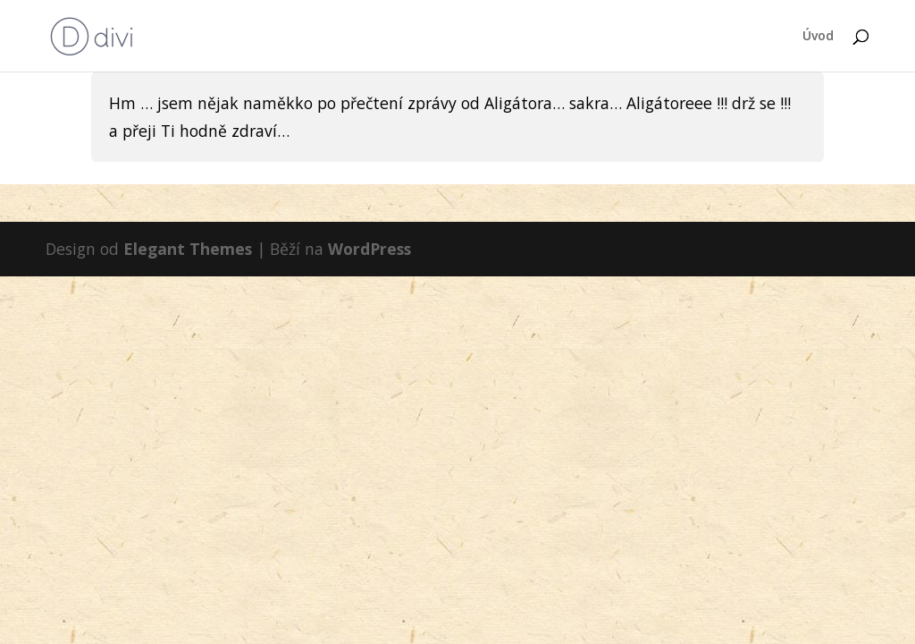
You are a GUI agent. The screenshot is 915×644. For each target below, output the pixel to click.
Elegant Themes (187, 248)
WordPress (369, 248)
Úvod (818, 37)
